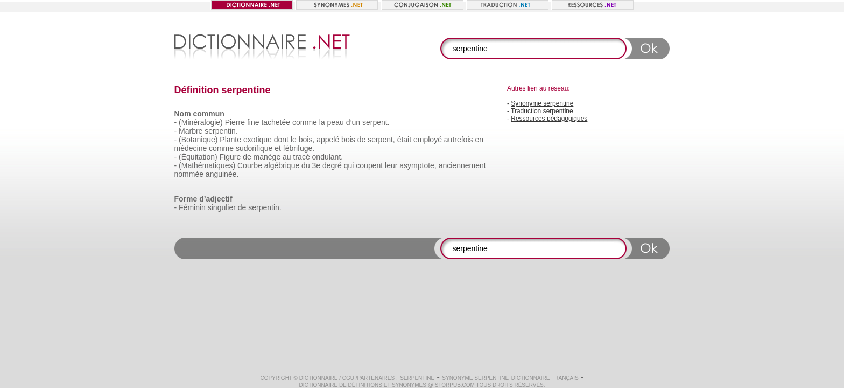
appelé (327, 139)
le (294, 139)
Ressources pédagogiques (549, 118)
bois (348, 139)
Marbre (190, 131)
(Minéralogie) (201, 122)
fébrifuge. (298, 148)
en (479, 139)
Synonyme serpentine (542, 103)
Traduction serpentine (542, 111)
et (278, 148)
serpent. (376, 122)
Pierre (235, 122)
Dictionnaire (318, 378)
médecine (190, 148)
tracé (301, 157)
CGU (348, 378)
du (305, 165)
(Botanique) (198, 139)
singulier (222, 207)
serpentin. (221, 131)
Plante (230, 139)
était (404, 139)
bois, (307, 139)
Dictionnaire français (545, 378)
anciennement (462, 165)
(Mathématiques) (207, 165)
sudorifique (254, 148)
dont (281, 139)
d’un (353, 122)
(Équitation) (198, 157)
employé (427, 139)
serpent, (381, 139)
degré (332, 165)
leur (391, 165)
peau (335, 122)
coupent (369, 165)
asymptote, (417, 165)
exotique (257, 139)
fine (253, 122)
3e (316, 165)
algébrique (281, 165)
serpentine (417, 378)
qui (349, 165)
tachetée (275, 122)
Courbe (249, 165)
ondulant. (327, 157)
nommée (188, 174)
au (287, 157)
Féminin (192, 207)
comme (304, 122)
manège (267, 157)
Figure (230, 157)
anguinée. (222, 174)
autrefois (458, 139)
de (361, 139)
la (322, 122)
